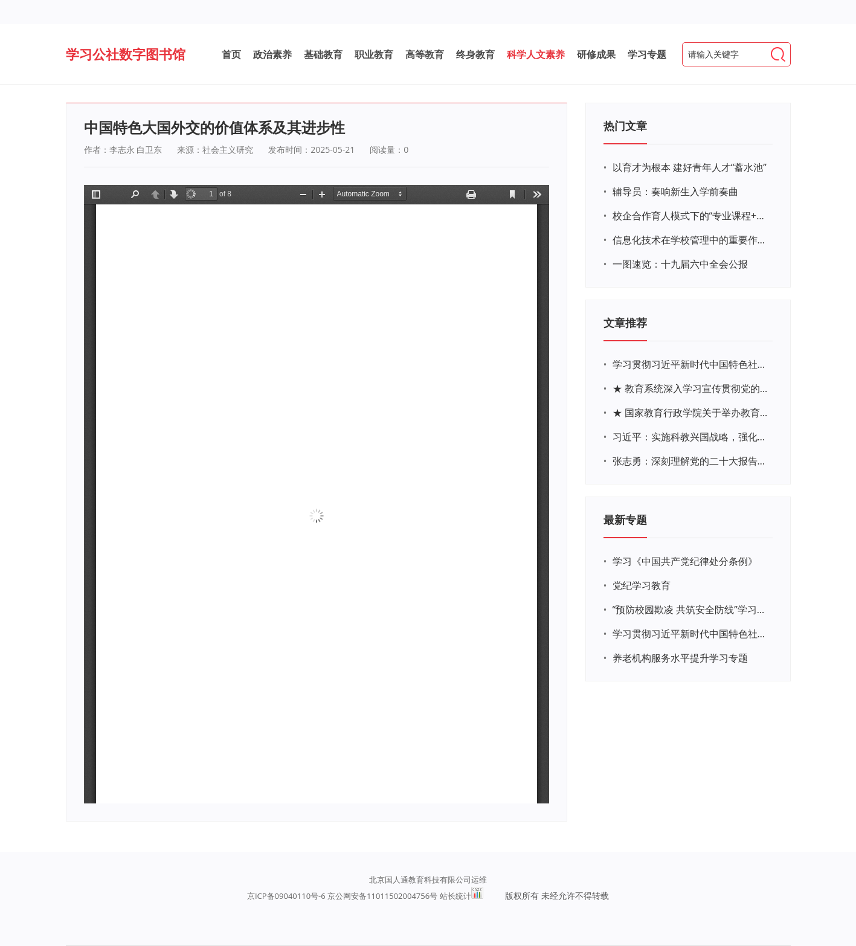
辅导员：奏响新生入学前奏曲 (675, 191)
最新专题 (625, 519)
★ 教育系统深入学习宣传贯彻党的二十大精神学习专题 (691, 388)
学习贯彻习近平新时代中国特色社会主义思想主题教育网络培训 (691, 364)
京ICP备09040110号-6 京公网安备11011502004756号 (342, 895)
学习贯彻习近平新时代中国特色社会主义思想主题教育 (691, 633)
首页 (231, 54)
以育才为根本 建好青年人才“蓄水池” (690, 167)
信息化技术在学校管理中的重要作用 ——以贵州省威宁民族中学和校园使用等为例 (691, 239)
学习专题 (647, 54)
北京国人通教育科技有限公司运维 (428, 879)
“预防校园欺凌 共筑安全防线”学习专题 (691, 609)
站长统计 (455, 895)
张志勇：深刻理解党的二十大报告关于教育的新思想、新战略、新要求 (691, 461)
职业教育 (374, 54)
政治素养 (272, 54)
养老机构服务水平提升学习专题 (680, 657)
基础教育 (323, 54)
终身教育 (475, 54)
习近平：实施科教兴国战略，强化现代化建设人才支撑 (691, 436)
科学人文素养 (536, 54)
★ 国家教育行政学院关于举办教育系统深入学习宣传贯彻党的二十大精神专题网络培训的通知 (691, 412)
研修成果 (596, 54)
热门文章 (625, 125)
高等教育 (424, 54)
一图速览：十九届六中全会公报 (680, 264)
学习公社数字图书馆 (125, 54)
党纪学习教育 (642, 585)
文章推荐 (625, 322)
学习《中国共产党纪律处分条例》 (685, 561)
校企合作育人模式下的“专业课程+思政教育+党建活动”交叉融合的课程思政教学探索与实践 (691, 215)
